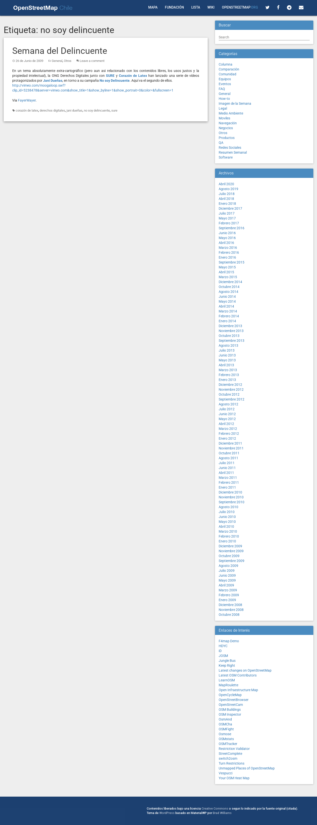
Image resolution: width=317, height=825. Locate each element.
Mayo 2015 (227, 267)
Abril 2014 (226, 306)
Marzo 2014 (228, 311)
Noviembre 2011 (231, 448)
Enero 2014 (227, 321)
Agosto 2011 (228, 458)
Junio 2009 (227, 575)
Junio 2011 (227, 468)
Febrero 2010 (229, 536)
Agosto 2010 (228, 507)
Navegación (228, 123)
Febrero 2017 (229, 223)
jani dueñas (74, 110)
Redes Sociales (230, 147)
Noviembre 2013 (231, 331)
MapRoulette (228, 685)
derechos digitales (52, 110)
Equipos (225, 79)
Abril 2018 (226, 199)
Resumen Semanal (233, 152)
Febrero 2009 (229, 595)
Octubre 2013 (229, 336)
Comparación (229, 69)
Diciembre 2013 (230, 326)
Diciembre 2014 (230, 282)
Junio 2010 (227, 517)
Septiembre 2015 (231, 262)
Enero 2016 (227, 257)
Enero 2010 (227, 541)
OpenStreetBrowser (234, 700)
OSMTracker (228, 744)
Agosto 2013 (228, 345)
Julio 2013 (227, 350)
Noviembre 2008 (231, 610)
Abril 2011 (226, 473)
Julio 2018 (227, 194)
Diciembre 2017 (230, 208)
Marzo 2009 (228, 590)
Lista (195, 7)
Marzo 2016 (228, 248)
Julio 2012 (227, 409)
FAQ (222, 89)
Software (226, 157)
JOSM (223, 656)
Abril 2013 (226, 365)
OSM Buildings (230, 709)
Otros (67, 61)
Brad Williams (222, 813)
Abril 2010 (226, 526)
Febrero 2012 (229, 433)
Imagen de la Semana (235, 103)
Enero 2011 (227, 487)
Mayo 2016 (227, 238)
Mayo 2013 (227, 360)
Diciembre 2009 (230, 546)
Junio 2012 (227, 414)
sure (114, 110)
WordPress (167, 813)
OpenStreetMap (240, 7)
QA (221, 143)
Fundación (174, 7)
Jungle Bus (227, 661)
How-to (224, 99)
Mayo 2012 (227, 419)
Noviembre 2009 (231, 551)
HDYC (223, 646)
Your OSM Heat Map (234, 778)
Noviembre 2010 (231, 497)
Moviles (224, 118)
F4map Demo (229, 641)
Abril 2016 (226, 243)
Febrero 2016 (229, 252)
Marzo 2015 (228, 277)
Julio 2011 (227, 463)
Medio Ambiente (231, 113)
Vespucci (225, 773)
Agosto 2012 (228, 404)
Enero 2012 (227, 438)
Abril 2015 (226, 272)
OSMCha (225, 724)
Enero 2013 (227, 380)
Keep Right (227, 665)
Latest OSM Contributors (238, 675)
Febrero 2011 (229, 482)
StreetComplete (230, 754)
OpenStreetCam (231, 705)
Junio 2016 (227, 233)
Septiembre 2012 (231, 399)
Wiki (211, 7)
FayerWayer (27, 100)
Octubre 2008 (229, 615)
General (57, 61)
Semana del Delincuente (59, 51)
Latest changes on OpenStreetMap (245, 670)
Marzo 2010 (228, 531)
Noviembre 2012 (231, 389)
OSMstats (226, 739)
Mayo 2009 (227, 580)
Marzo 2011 (228, 478)
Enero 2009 (227, 600)
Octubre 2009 (229, 556)
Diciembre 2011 (230, 443)
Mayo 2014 (227, 301)
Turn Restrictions (231, 763)
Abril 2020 (226, 184)
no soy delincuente (97, 110)
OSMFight (226, 729)
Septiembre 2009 (231, 561)
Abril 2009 (226, 585)
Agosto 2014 (228, 292)
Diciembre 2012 (230, 385)
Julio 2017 (227, 213)
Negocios (226, 128)
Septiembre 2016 (231, 228)
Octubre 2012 (229, 394)
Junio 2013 (227, 355)
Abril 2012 (226, 424)
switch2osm (228, 758)
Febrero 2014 (229, 316)
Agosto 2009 (228, 566)
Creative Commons (215, 808)
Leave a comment (92, 61)
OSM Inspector (230, 714)
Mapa (153, 7)
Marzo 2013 (228, 370)
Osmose (225, 734)
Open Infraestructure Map (238, 690)
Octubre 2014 (229, 287)
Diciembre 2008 (230, 605)
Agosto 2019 (228, 189)
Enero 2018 (227, 204)
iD (220, 651)
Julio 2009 (227, 571)
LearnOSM (227, 680)
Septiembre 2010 (231, 502)
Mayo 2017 (227, 218)
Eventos (225, 84)
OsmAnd (225, 719)
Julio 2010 (227, 512)
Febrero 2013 (229, 375)
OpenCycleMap (230, 695)
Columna (225, 64)
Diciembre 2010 (230, 492)
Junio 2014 (227, 296)
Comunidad (227, 74)
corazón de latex (27, 110)
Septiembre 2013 (231, 341)
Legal (223, 108)
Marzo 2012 (228, 429)
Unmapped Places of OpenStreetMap (247, 768)
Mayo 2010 (227, 522)
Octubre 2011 (229, 453)
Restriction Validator (234, 749)
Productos (227, 138)
